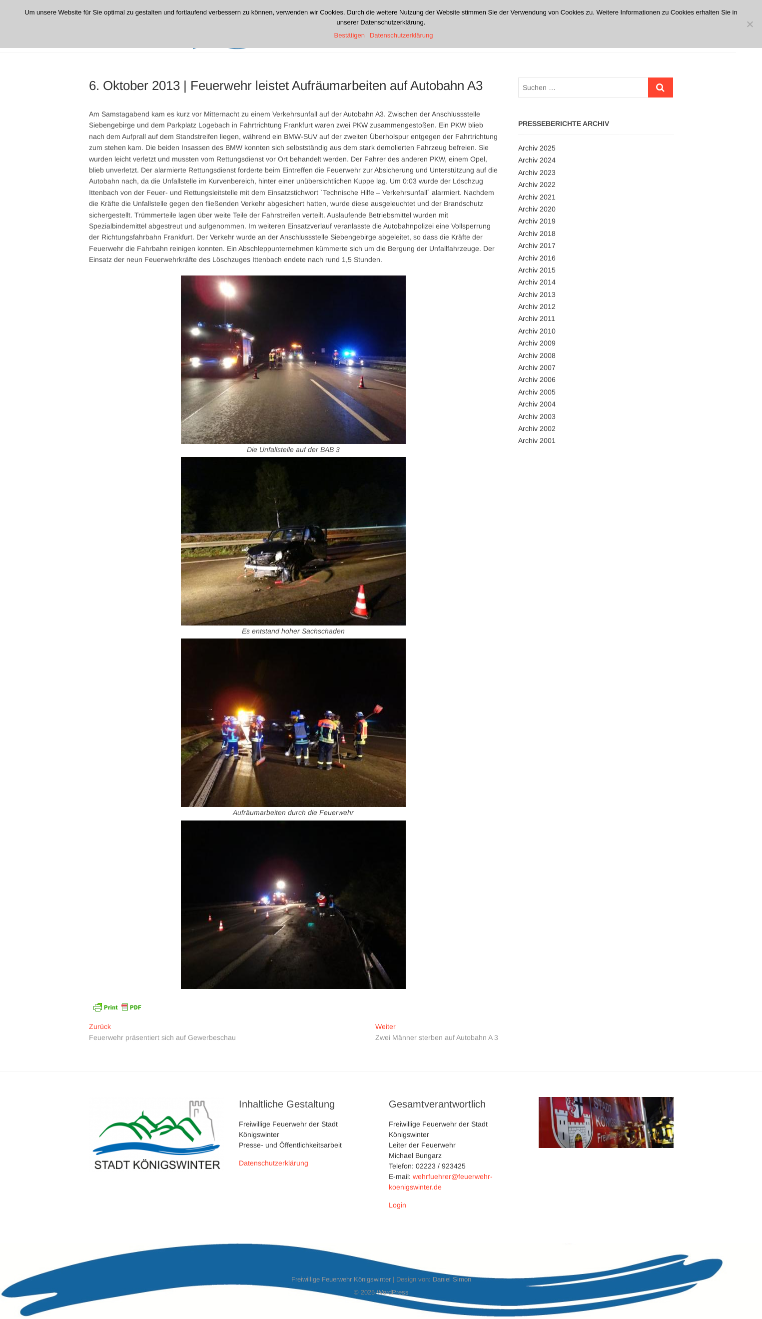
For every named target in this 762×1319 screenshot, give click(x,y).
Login (397, 1205)
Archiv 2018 (537, 234)
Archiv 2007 (537, 368)
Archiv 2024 (537, 160)
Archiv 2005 (537, 392)
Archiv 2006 (537, 380)
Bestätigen (349, 35)
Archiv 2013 (537, 294)
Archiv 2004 (537, 404)
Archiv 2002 (537, 428)
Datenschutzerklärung (273, 1163)
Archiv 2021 (537, 197)
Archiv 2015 (537, 270)
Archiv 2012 (537, 306)
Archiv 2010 (537, 331)
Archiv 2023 (537, 172)
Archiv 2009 (537, 343)
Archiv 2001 (537, 440)
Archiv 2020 (537, 209)
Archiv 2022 (537, 184)
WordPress (393, 1292)
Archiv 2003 (537, 416)
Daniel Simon (452, 1279)
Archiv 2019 (537, 221)
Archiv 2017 (537, 246)
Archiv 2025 (537, 148)
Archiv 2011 (536, 318)
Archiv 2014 (537, 282)
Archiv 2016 (537, 258)
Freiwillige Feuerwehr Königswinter (341, 1279)
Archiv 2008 (537, 356)
